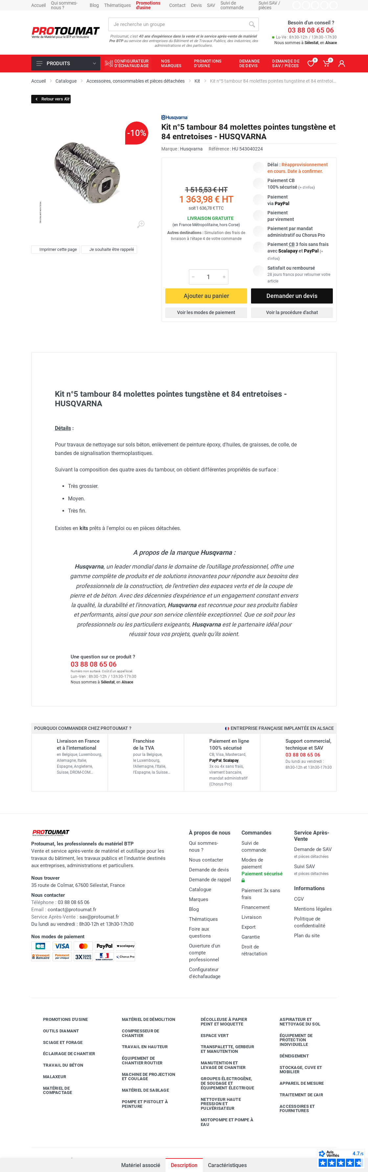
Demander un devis (291, 295)
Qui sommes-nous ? (64, 5)
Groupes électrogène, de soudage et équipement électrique (222, 1083)
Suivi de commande (231, 5)
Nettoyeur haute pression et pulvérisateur (216, 1104)
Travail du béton (58, 1065)
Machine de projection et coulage (143, 1076)
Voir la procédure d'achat (292, 312)
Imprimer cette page (55, 249)
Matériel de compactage (52, 1090)
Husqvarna (191, 148)
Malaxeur (49, 1077)
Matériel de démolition (143, 1019)
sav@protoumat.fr (99, 917)
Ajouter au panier (206, 295)
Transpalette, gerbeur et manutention (222, 1049)
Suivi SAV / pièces (269, 5)
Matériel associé (140, 1165)
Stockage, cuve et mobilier (296, 1070)
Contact (177, 5)
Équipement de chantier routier (137, 1060)
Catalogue (200, 889)
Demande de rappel (210, 880)
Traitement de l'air (296, 1095)
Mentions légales (313, 909)
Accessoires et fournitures (292, 1108)
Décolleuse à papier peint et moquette (219, 1021)
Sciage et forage (57, 1042)
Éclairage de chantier (64, 1054)
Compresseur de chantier (135, 1033)
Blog (94, 5)
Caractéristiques (227, 1165)
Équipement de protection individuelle (291, 1040)
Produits (66, 64)
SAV (211, 5)
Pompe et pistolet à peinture (140, 1104)
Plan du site (307, 936)
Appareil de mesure (297, 1083)
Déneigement (289, 1056)
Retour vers (51, 98)
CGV (299, 899)
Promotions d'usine (60, 1019)
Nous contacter (206, 860)
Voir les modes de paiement (206, 312)
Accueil (38, 5)
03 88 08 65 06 (311, 30)
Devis (196, 5)
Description (184, 1165)
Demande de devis (209, 870)
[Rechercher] (252, 24)
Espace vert (210, 1035)
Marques (198, 899)
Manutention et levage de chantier (218, 1065)
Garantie (251, 937)
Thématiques (117, 5)
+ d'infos (306, 187)
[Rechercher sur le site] (176, 24)
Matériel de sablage (140, 1090)
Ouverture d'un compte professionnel (204, 953)
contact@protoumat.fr (72, 910)
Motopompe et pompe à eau (222, 1122)
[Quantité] (208, 276)
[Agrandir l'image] (140, 224)
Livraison (252, 917)
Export (249, 927)
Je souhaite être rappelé (108, 249)
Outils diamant (56, 1031)
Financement (256, 907)
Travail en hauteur (140, 1047)
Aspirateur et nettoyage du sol (295, 1021)
